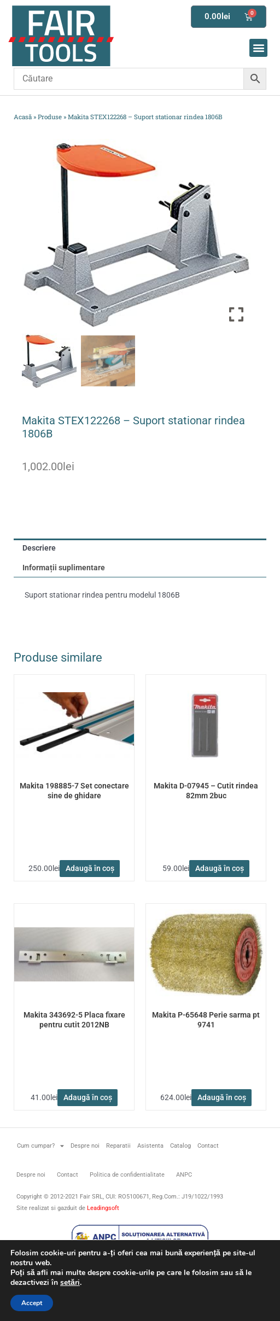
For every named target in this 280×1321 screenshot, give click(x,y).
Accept (31, 1303)
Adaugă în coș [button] (90, 868)
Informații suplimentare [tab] (63, 567)
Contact (208, 1145)
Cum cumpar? (40, 1145)
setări (70, 1283)
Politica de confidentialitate (127, 1174)
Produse (50, 117)
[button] (258, 48)
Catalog (180, 1145)
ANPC (184, 1174)
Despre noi (85, 1145)
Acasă (23, 117)
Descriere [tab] (39, 547)
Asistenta (150, 1145)
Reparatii (118, 1145)
